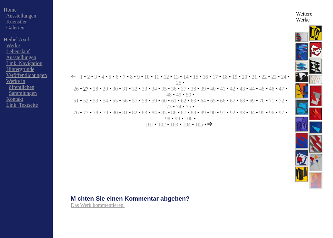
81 (125, 112)
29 (105, 89)
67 (232, 100)
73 (168, 106)
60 (164, 100)
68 (242, 100)
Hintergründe (20, 69)
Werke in (15, 81)
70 (262, 100)
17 (215, 77)
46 (271, 89)
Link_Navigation (24, 63)
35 (164, 89)
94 (252, 112)
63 (193, 100)
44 (252, 89)
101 (149, 124)
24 (283, 77)
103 (174, 124)
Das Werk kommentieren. (98, 205)
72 (281, 100)
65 (213, 100)
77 (86, 112)
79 (105, 112)
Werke (13, 45)
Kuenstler (16, 21)
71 (271, 100)
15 (195, 77)
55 (115, 100)
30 (115, 89)
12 (166, 77)
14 (186, 77)
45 (262, 89)
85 (164, 112)
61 (173, 100)
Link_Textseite (22, 105)
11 (156, 77)
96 (271, 112)
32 (134, 89)
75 (188, 106)
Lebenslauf (18, 51)
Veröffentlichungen (26, 75)
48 (168, 95)
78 (95, 112)
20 (244, 77)
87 (183, 112)
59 (154, 100)
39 (203, 89)
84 (154, 112)
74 (178, 106)
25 (178, 83)
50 (188, 95)
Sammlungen (23, 93)
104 (187, 124)
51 (76, 100)
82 (134, 112)
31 (125, 89)
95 (262, 112)
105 (199, 124)
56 (125, 100)
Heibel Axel (16, 39)
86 (173, 112)
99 (177, 118)
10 (147, 77)
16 (205, 77)
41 (222, 89)
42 (232, 89)
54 (105, 100)
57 (134, 100)
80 (115, 112)
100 (189, 118)
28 (95, 89)
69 (252, 100)
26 (76, 89)
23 (274, 77)
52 (86, 100)
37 (183, 89)
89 (203, 112)
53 (95, 100)
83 (144, 112)
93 (242, 112)
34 (154, 89)
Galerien (15, 27)
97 (281, 112)
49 (178, 95)
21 (254, 77)
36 (173, 89)
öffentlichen (21, 87)
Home (10, 10)
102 (162, 124)
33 (144, 89)
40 (213, 89)
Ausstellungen (21, 16)
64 (203, 100)
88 (193, 112)
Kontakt (14, 99)
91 (222, 112)
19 (235, 77)
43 (242, 89)
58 (144, 100)
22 (264, 77)
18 (225, 77)
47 (281, 89)
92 (232, 112)
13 (176, 77)
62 (183, 100)
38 (193, 89)
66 (222, 100)
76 (76, 112)
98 (167, 118)
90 (213, 112)
